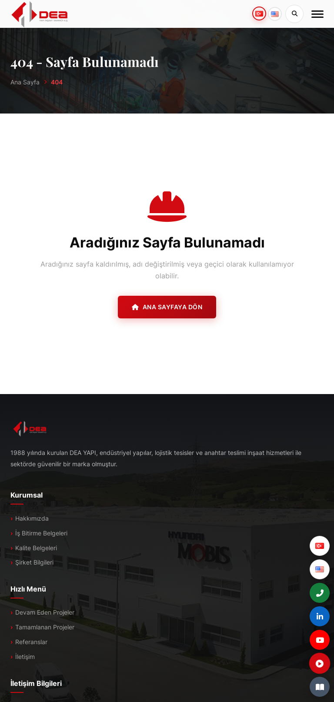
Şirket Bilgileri (34, 562)
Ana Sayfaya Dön (167, 307)
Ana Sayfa (25, 82)
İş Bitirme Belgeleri (41, 533)
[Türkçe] (320, 546)
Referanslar (31, 641)
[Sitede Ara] (294, 14)
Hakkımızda (32, 518)
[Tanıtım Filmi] (320, 663)
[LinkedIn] (320, 616)
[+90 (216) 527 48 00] (320, 593)
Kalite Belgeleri (36, 548)
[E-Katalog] (320, 687)
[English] (320, 569)
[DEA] (40, 14)
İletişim (25, 656)
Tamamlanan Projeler (44, 627)
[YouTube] (320, 640)
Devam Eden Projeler (44, 612)
